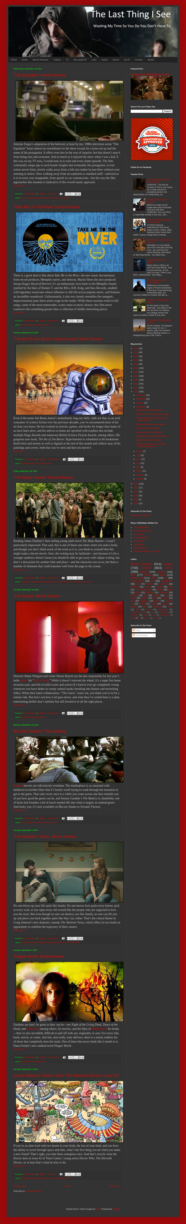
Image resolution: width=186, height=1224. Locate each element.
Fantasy (156, 595)
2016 (136, 384)
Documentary (26, 325)
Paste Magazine (140, 538)
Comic (34, 1178)
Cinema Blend (139, 548)
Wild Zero (33, 1028)
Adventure (163, 592)
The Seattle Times (141, 527)
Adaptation (25, 582)
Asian (163, 575)
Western (134, 595)
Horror (116, 59)
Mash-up (147, 618)
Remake (66, 198)
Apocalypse (163, 609)
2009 (136, 499)
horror (24, 680)
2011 (136, 491)
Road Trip (135, 615)
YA (90, 582)
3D (139, 618)
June (138, 459)
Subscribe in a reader (140, 515)
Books (151, 59)
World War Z (99, 1028)
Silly (132, 601)
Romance (144, 601)
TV (67, 59)
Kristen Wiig (49, 942)
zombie (54, 822)
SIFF (68, 942)
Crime (153, 578)
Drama (40, 942)
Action (104, 59)
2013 (136, 484)
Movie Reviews (40, 59)
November (141, 399)
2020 (136, 368)
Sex (152, 612)
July (138, 455)
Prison (148, 609)
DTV (171, 587)
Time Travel (164, 612)
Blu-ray (24, 822)
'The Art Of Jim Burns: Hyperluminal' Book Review (58, 339)
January (140, 479)
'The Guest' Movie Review (36, 596)
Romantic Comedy (138, 612)
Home (14, 59)
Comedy (33, 942)
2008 (136, 503)
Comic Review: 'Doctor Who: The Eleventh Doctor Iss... (150, 445)
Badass (30, 198)
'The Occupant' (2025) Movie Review (157, 281)
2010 (136, 495)
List (152, 581)
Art (22, 463)
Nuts (154, 598)
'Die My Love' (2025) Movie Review (150, 74)
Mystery (164, 598)
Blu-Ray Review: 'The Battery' (40, 731)
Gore (145, 606)
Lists (93, 59)
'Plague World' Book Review (38, 956)
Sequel (160, 590)
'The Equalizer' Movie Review (39, 75)
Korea (147, 587)
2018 (136, 376)
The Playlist (138, 534)
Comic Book (43, 1178)
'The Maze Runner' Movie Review (43, 477)
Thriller (147, 575)
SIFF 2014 (75, 942)
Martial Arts (137, 578)
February (140, 475)
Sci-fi (38, 463)
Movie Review (56, 198)
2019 (136, 372)
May (138, 463)
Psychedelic (165, 615)
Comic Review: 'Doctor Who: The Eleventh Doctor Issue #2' (66, 1075)
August (139, 451)
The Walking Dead (143, 590)
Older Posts (114, 1186)
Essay (145, 615)
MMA (133, 618)
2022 (136, 360)
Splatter (144, 598)
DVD (30, 822)
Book (26, 463)
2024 (136, 352)
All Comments (140, 635)
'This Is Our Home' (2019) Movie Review (158, 180)
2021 (136, 364)
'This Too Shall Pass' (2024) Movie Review (159, 221)
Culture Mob (138, 544)
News (25, 59)
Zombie (18, 785)
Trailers (57, 59)
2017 (136, 380)
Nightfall (156, 618)
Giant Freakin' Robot (142, 531)
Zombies (41, 1061)
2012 (136, 488)
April (138, 467)
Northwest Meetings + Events (146, 551)
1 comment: (52, 194)
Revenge (135, 587)
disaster (164, 604)
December (141, 395)
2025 (136, 348)
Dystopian (35, 582)
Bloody (170, 607)
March (139, 471)
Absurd (153, 604)
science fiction (46, 463)
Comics (139, 59)
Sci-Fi (127, 59)
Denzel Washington (42, 198)
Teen (71, 582)
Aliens (133, 598)
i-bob (98, 1209)
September (141, 407)
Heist (154, 615)
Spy (166, 595)
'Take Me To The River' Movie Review (46, 207)
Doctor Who (61, 1178)
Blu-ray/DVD (80, 59)
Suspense (157, 606)
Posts (136, 630)
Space (157, 601)
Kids (137, 609)
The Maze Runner (81, 582)
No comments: (53, 321)
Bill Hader (25, 942)
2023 (136, 356)
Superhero (163, 584)
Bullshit (134, 606)
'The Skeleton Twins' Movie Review (44, 836)
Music (47, 325)
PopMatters (138, 541)
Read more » (19, 185)
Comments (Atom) (34, 1191)
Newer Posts (20, 1186)
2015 (136, 388)
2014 (136, 391)
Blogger (116, 1209)
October (140, 403)
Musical (142, 604)
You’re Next (41, 680)
